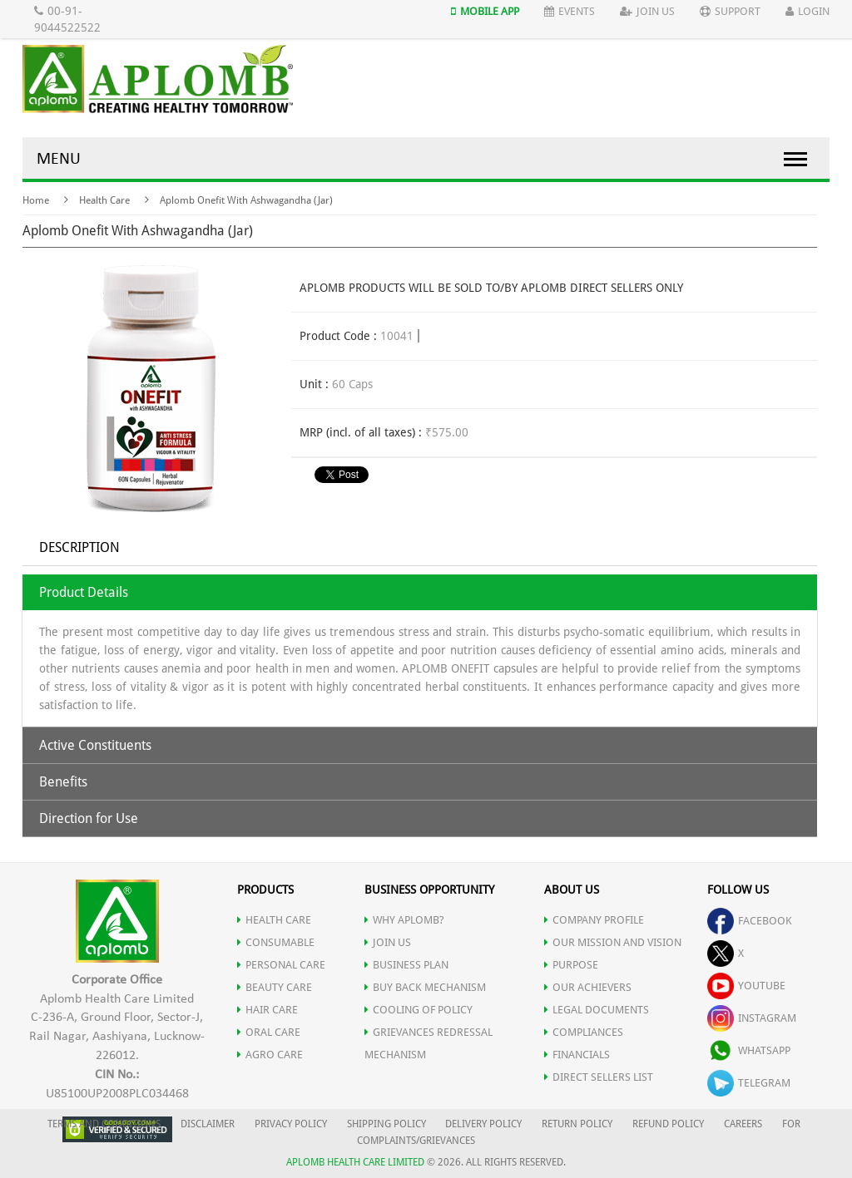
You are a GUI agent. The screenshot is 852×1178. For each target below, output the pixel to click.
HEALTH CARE (274, 920)
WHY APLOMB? (404, 920)
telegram (748, 1083)
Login (807, 11)
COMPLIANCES (583, 1032)
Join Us (647, 11)
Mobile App (485, 11)
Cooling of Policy (418, 1009)
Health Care (104, 200)
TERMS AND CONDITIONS (104, 1124)
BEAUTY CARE (274, 987)
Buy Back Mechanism (425, 987)
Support (730, 11)
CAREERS (743, 1124)
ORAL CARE (268, 1032)
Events (569, 11)
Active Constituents (95, 745)
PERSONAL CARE (281, 965)
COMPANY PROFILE (594, 920)
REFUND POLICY (668, 1124)
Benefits (63, 782)
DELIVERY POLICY (483, 1124)
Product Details (83, 592)
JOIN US (387, 942)
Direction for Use (88, 818)
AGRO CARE (270, 1054)
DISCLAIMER (208, 1124)
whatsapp (748, 1050)
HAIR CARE (267, 1009)
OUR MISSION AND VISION (612, 942)
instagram (751, 1018)
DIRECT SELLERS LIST (598, 1077)
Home (35, 200)
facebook (749, 920)
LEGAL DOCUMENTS (596, 1009)
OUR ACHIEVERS (588, 987)
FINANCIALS (577, 1054)
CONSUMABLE (276, 942)
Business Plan (406, 965)
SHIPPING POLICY (387, 1124)
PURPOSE (571, 965)
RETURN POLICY (577, 1124)
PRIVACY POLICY (291, 1124)
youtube (746, 985)
